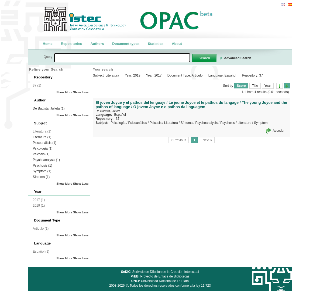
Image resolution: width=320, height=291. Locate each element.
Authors (97, 44)
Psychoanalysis (46, 160)
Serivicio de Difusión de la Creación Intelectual (160, 272)
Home (48, 44)
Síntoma (41, 177)
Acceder (278, 131)
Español (120, 115)
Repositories (71, 44)
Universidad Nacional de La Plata (160, 281)
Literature (42, 137)
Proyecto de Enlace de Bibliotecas (159, 276)
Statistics (155, 44)
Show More (64, 92)
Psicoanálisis (44, 143)
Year (267, 86)
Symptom (42, 171)
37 (117, 119)
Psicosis (41, 154)
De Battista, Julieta (49, 108)
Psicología (43, 148)
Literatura (171, 123)
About (177, 44)
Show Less (80, 92)
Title (255, 86)
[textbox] (122, 57)
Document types (125, 44)
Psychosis (42, 165)
